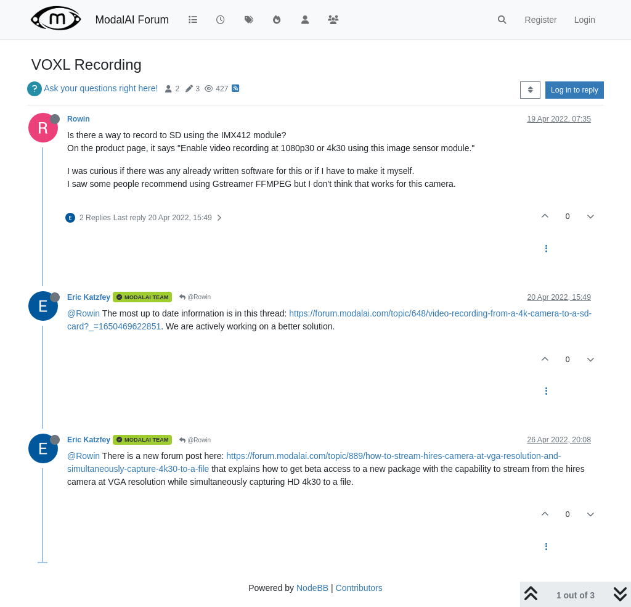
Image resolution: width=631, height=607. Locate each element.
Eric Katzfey (88, 297)
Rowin (78, 119)
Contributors (359, 588)
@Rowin (195, 297)
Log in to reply (574, 90)
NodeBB (312, 588)
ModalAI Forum (132, 20)
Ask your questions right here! (101, 88)
